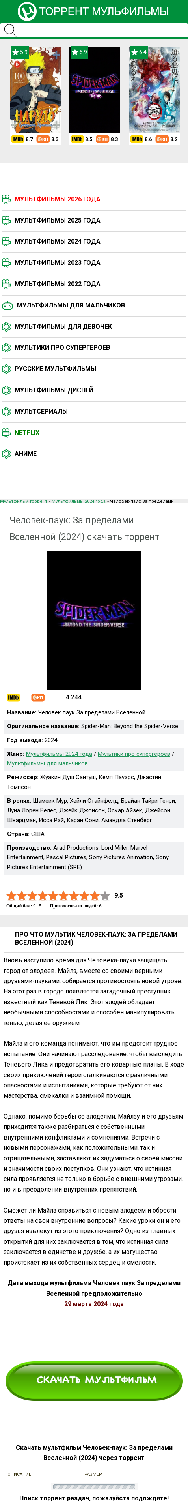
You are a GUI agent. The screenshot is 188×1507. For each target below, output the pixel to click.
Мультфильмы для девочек (63, 326)
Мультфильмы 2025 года (58, 220)
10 (105, 895)
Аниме (26, 453)
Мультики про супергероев (62, 347)
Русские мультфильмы (55, 369)
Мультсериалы (41, 411)
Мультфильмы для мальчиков (71, 305)
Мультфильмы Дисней (54, 390)
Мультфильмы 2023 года (58, 262)
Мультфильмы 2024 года (58, 241)
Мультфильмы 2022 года (58, 284)
